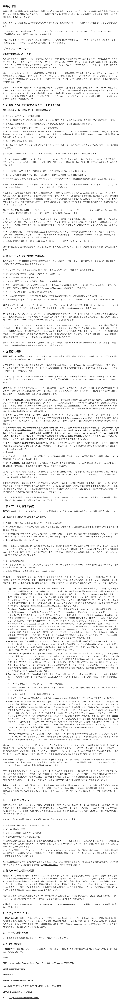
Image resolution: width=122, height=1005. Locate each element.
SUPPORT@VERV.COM (13, 247)
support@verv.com (72, 308)
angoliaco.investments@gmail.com (24, 998)
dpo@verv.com (41, 938)
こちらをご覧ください (94, 635)
